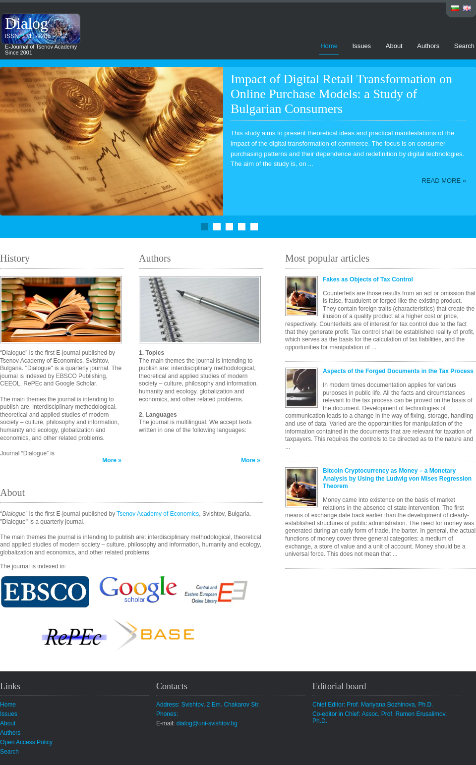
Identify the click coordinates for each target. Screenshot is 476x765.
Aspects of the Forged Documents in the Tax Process (398, 371)
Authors (428, 46)
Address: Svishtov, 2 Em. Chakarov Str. (208, 704)
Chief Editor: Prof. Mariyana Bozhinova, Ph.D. (372, 704)
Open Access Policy (26, 742)
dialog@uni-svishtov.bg (207, 723)
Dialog (26, 23)
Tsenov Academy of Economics (158, 513)
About (394, 46)
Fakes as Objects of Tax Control (368, 279)
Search (464, 46)
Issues (362, 46)
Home (329, 46)
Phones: (167, 713)
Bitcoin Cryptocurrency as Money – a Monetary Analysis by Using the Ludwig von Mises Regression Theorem (397, 478)
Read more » (443, 180)
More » (111, 460)
